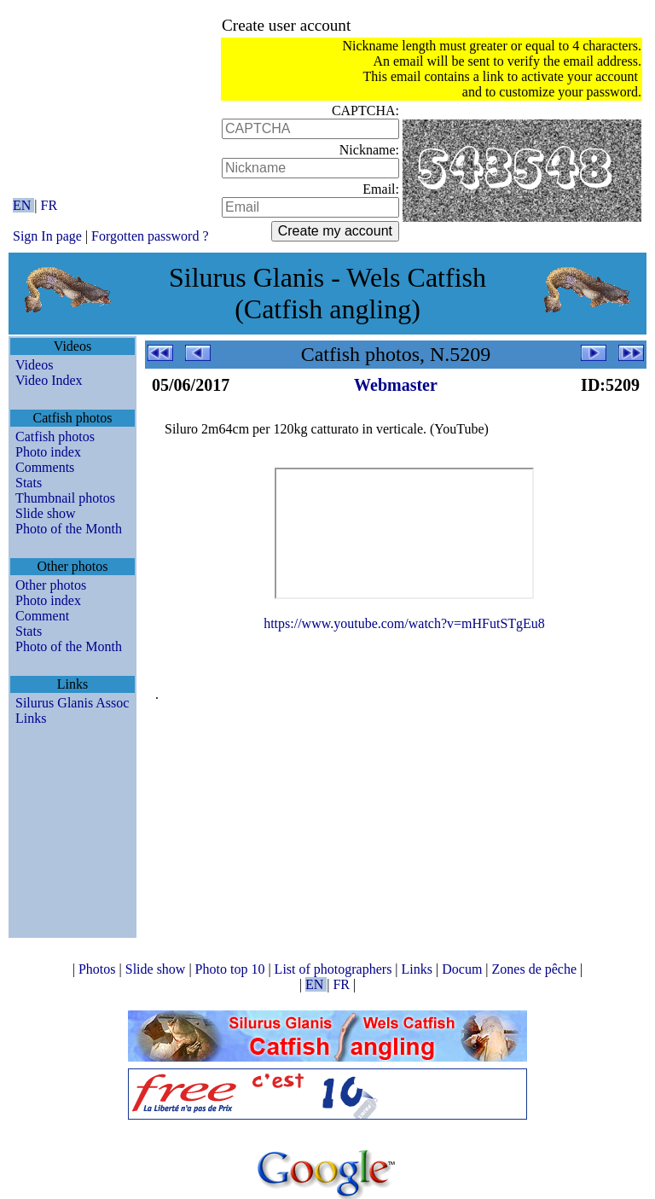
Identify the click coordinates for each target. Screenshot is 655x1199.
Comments (44, 467)
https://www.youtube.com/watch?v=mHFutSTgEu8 (404, 623)
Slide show (45, 513)
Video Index (49, 380)
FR (49, 205)
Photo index (48, 452)
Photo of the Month (68, 528)
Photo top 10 (232, 969)
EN (23, 205)
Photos (98, 969)
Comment (42, 615)
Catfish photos (55, 436)
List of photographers (335, 969)
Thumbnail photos (65, 498)
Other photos (50, 585)
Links (30, 718)
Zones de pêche (536, 969)
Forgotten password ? (149, 236)
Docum (463, 969)
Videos (34, 365)
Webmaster (396, 384)
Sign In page (47, 236)
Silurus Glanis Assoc (72, 703)
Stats (28, 482)
